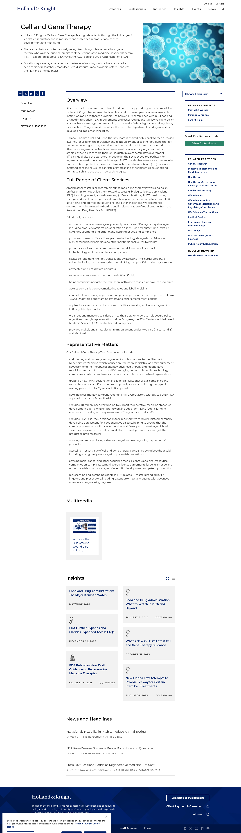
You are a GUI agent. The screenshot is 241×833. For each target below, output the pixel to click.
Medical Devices (197, 217)
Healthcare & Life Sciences (203, 255)
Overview (26, 103)
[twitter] (190, 828)
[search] (223, 9)
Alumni (198, 814)
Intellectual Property (200, 190)
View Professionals (204, 143)
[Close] (106, 826)
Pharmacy (194, 230)
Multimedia (28, 111)
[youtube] (208, 828)
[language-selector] (203, 94)
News (212, 9)
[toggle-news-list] (173, 578)
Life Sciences (195, 195)
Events (196, 9)
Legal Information (128, 828)
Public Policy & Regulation (203, 244)
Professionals (137, 9)
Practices (115, 9)
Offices (208, 3)
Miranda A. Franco (198, 115)
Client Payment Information (184, 806)
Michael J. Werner (198, 110)
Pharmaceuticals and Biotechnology (200, 224)
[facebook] (202, 828)
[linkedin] (185, 828)
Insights (179, 9)
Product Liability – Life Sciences (200, 237)
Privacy (147, 828)
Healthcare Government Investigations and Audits (202, 184)
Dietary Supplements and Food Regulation (203, 170)
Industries (159, 9)
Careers (220, 3)
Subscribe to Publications (187, 797)
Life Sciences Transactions (203, 212)
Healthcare (194, 177)
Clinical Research (197, 163)
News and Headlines (33, 125)
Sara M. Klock (195, 120)
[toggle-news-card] (167, 578)
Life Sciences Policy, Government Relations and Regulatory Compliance (203, 204)
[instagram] (196, 828)
